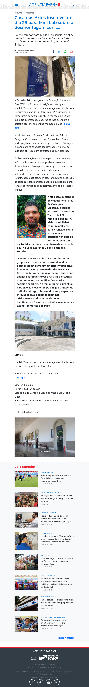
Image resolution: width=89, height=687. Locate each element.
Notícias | (26, 671)
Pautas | (33, 671)
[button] (16, 4)
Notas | (40, 671)
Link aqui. (20, 377)
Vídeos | (52, 671)
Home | (19, 671)
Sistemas (69, 671)
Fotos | (46, 671)
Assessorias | (61, 671)
